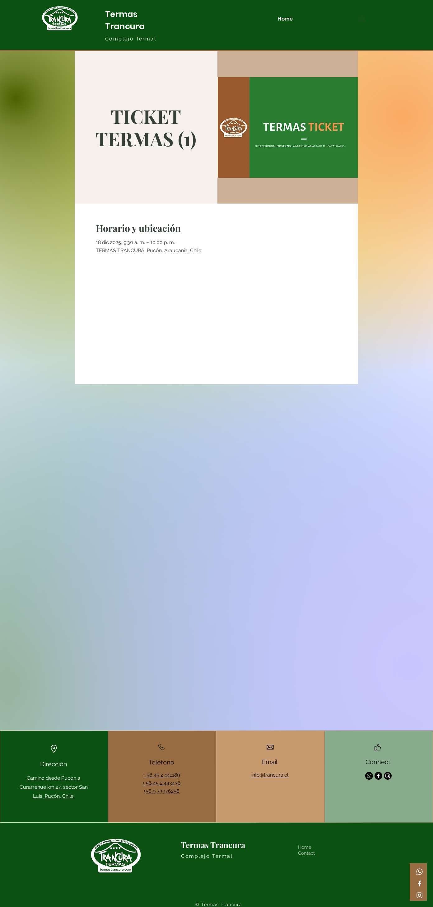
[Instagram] (419, 895)
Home (304, 847)
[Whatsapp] (419, 872)
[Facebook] (419, 883)
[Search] (362, 19)
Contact (306, 853)
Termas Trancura (213, 844)
